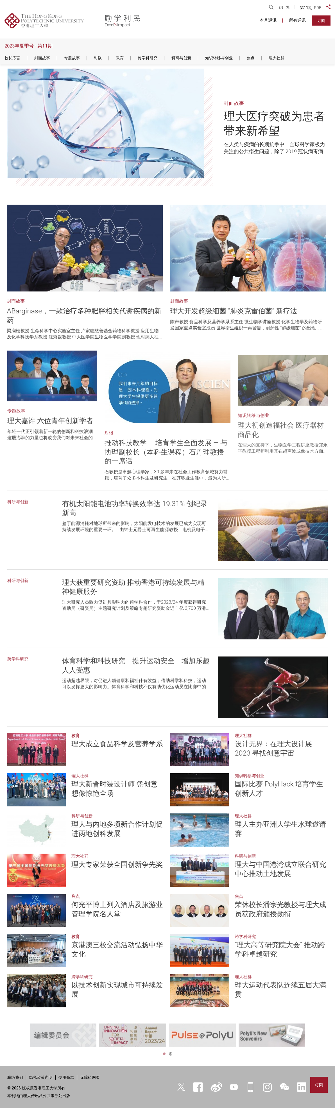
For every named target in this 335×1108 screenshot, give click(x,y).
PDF (317, 7)
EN (281, 7)
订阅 (321, 20)
